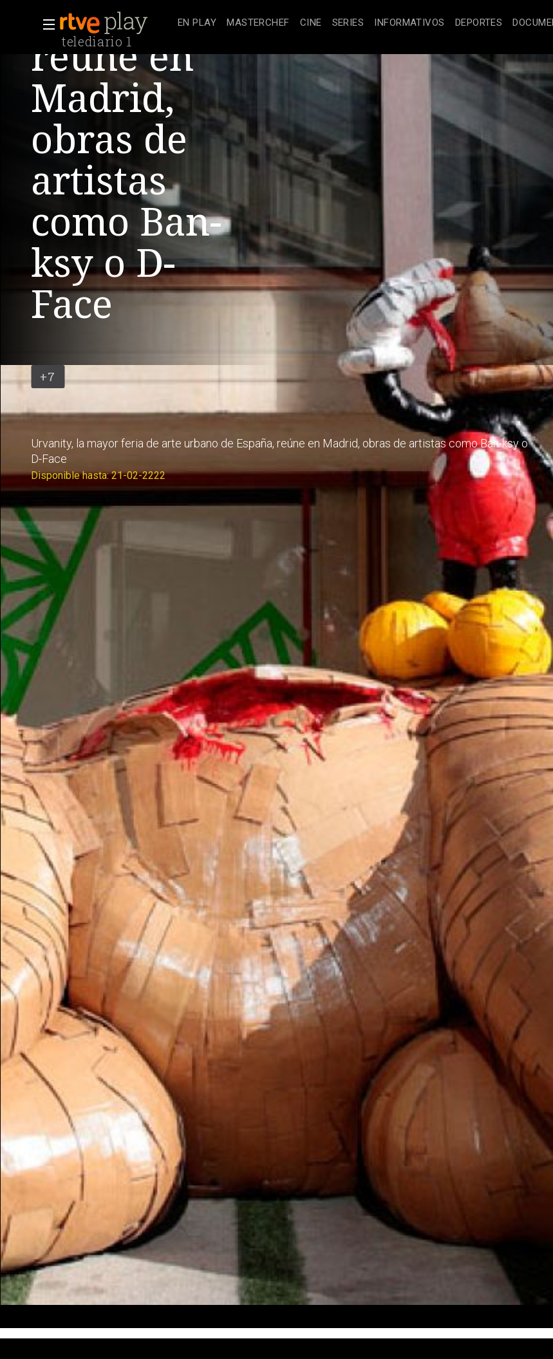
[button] (45, 24)
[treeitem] (197, 23)
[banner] (116, 23)
